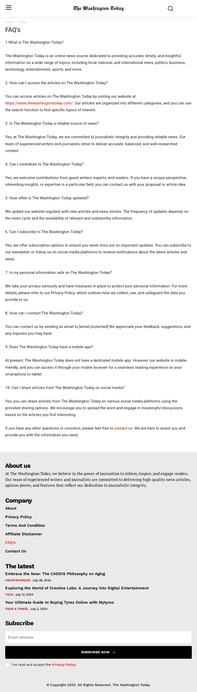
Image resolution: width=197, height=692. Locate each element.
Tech (9, 594)
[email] (98, 637)
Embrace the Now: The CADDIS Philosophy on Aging (55, 573)
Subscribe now (98, 652)
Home (9, 22)
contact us (123, 428)
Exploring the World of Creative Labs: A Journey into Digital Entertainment (77, 588)
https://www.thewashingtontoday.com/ (39, 103)
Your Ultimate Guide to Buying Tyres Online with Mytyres (59, 602)
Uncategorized (18, 580)
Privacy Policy (64, 665)
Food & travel (17, 609)
